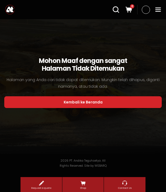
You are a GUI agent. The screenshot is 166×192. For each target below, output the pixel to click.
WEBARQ (101, 165)
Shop (83, 185)
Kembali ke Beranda (83, 102)
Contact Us (125, 185)
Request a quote (41, 185)
